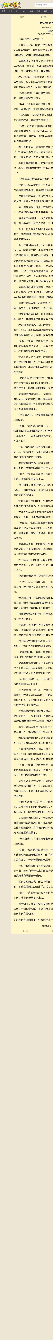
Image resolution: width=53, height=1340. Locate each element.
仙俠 (38, 11)
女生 (10, 11)
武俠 (31, 11)
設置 (22, 17)
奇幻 (24, 11)
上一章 (25, 931)
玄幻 (17, 11)
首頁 (3, 11)
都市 (45, 11)
